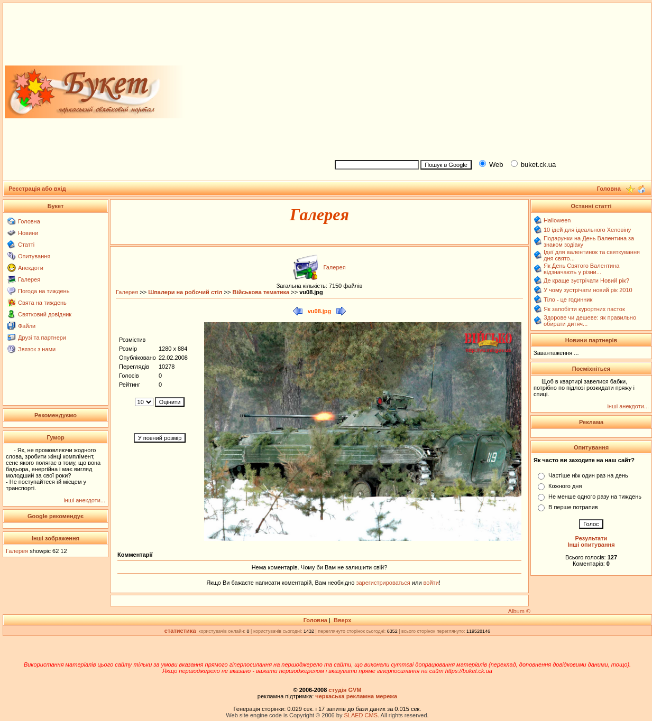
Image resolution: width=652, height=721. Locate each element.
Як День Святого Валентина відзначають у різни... (581, 269)
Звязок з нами (37, 349)
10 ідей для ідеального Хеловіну (587, 230)
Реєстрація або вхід (37, 188)
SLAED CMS (361, 715)
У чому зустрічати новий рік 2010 (588, 290)
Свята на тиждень (42, 302)
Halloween (557, 220)
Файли (26, 326)
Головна (29, 221)
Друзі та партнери (42, 337)
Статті (26, 244)
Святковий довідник (44, 314)
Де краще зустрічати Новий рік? (586, 280)
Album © (519, 611)
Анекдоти (30, 268)
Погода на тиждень (43, 291)
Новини (28, 233)
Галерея (29, 279)
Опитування (34, 256)
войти (430, 582)
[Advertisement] (489, 80)
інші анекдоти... (84, 500)
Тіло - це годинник (568, 299)
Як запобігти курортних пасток (584, 309)
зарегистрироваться (383, 582)
